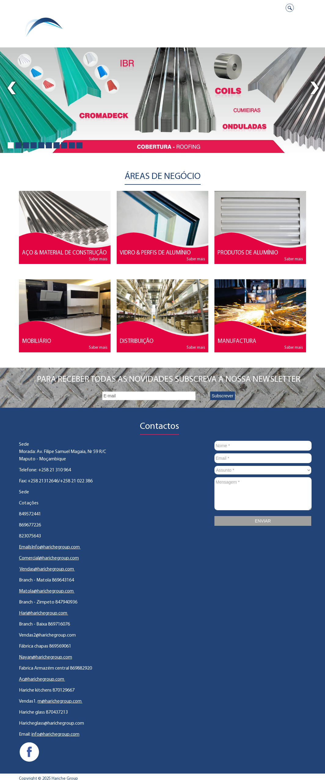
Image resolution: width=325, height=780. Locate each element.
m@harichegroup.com (60, 701)
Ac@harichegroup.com (42, 679)
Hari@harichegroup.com (43, 613)
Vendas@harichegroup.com (47, 569)
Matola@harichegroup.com (47, 591)
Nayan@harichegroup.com (45, 657)
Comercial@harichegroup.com (49, 558)
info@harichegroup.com (55, 734)
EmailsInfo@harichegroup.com (50, 547)
